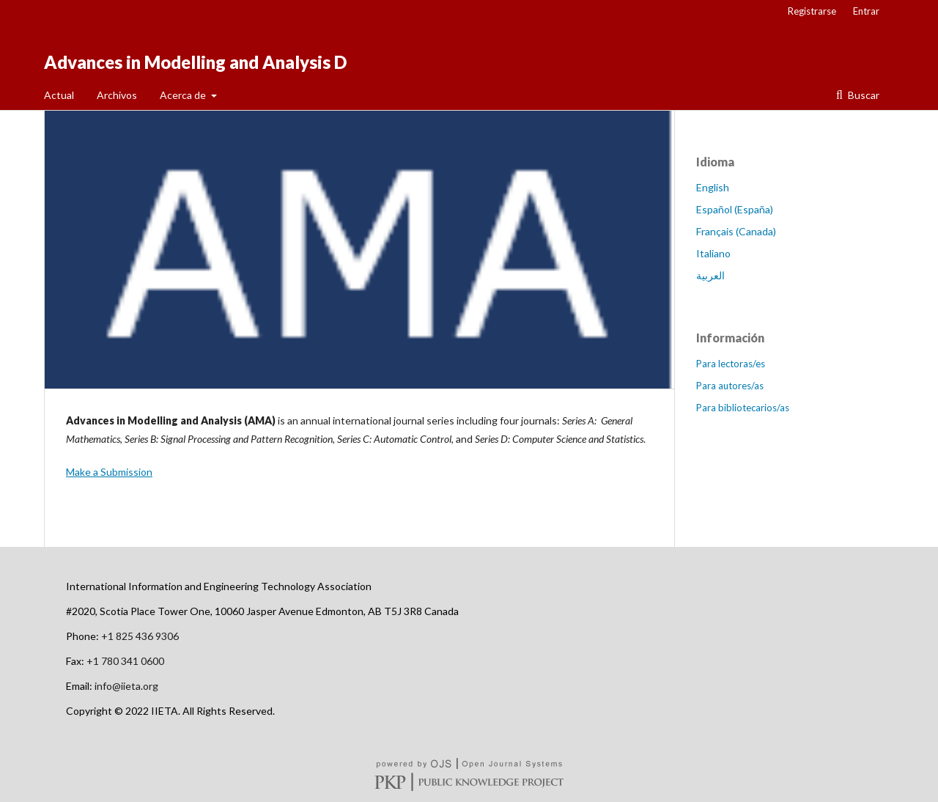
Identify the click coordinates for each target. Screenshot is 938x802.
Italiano (713, 253)
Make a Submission (109, 472)
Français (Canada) (736, 231)
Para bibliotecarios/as (742, 407)
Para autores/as (730, 385)
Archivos (117, 95)
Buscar (862, 95)
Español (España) (734, 209)
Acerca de (184, 95)
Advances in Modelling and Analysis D (195, 62)
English (712, 187)
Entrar (866, 11)
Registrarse (812, 11)
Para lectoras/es (730, 363)
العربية (710, 275)
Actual (59, 95)
